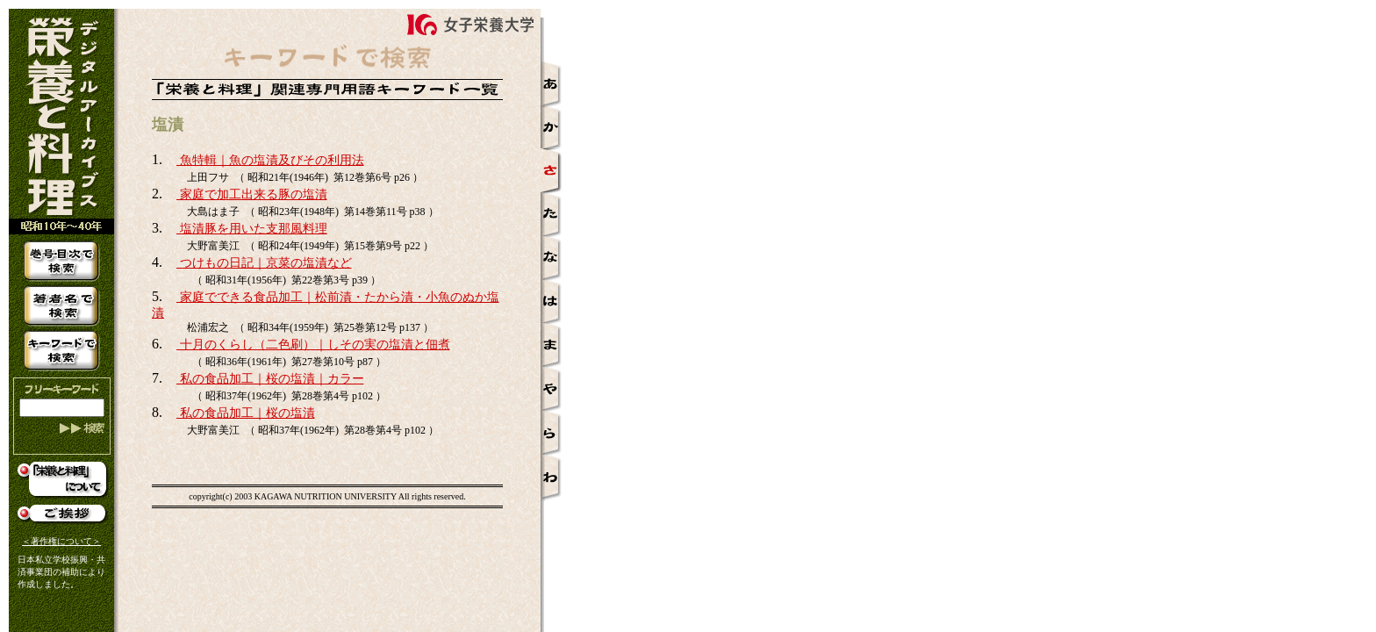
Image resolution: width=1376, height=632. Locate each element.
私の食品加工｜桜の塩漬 (245, 413)
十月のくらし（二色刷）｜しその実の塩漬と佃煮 (313, 344)
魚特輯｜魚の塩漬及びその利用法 (270, 160)
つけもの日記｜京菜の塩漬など (264, 262)
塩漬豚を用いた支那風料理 (251, 228)
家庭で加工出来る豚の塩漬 (251, 194)
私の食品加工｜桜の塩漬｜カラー (270, 378)
